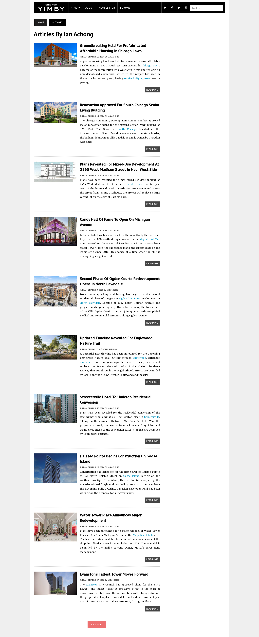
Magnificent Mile (150, 234)
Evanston (89, 575)
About (88, 7)
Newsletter (105, 7)
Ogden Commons (129, 293)
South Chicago (117, 128)
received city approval (131, 78)
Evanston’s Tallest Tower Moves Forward (112, 564)
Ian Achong (111, 56)
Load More (96, 615)
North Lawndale (88, 297)
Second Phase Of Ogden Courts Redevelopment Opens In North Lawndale (118, 276)
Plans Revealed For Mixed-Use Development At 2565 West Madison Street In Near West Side (117, 162)
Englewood (139, 352)
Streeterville (152, 411)
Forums (123, 7)
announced (85, 356)
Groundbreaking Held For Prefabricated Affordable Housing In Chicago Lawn (111, 48)
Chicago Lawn (151, 65)
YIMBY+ (74, 7)
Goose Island (129, 470)
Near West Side (121, 179)
